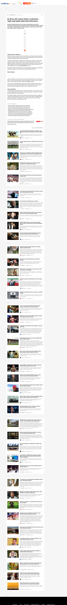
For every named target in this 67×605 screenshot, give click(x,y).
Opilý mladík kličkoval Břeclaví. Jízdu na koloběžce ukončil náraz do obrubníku (27, 117)
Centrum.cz (22, 600)
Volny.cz (33, 600)
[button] (10, 42)
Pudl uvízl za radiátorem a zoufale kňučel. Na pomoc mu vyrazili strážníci (26, 111)
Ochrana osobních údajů (24, 595)
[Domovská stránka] (7, 21)
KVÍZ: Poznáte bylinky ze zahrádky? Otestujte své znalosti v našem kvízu (26, 112)
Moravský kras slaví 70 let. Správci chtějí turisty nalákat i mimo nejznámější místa (27, 118)
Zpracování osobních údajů (36, 595)
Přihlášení (57, 3)
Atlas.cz (28, 600)
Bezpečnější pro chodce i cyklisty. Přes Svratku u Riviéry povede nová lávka (26, 116)
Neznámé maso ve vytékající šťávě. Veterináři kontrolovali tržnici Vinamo (26, 121)
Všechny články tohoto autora (18, 130)
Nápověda (46, 595)
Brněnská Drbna (12, 21)
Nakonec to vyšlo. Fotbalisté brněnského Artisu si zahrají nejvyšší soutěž (26, 113)
